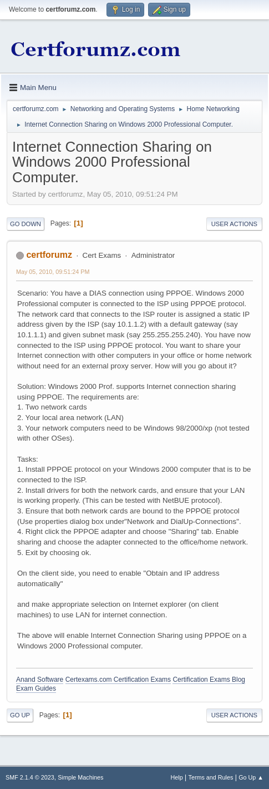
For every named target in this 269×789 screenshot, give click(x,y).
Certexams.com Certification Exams (118, 679)
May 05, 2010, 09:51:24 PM (52, 271)
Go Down (25, 224)
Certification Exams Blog (208, 679)
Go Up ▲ (250, 777)
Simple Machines (80, 777)
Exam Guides (36, 688)
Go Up (20, 715)
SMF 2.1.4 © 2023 (30, 777)
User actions (234, 224)
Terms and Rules (211, 777)
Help (177, 777)
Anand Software (39, 679)
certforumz (49, 254)
